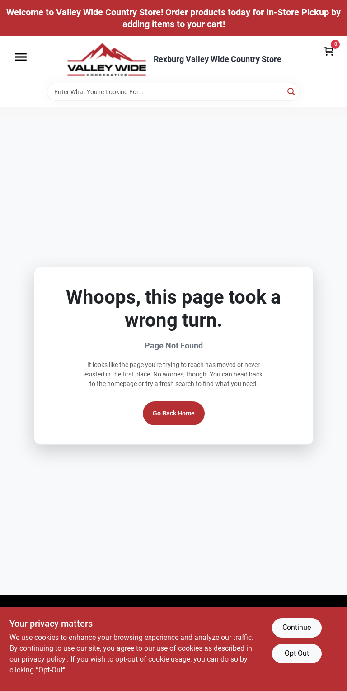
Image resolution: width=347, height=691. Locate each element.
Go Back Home (174, 413)
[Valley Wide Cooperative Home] (106, 59)
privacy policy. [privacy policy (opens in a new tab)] (44, 659)
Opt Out (297, 653)
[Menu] (21, 57)
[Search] (291, 91)
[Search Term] (173, 92)
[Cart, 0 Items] (328, 51)
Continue (296, 627)
